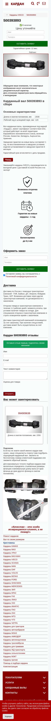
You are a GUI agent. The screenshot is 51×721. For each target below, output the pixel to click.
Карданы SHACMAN (12, 583)
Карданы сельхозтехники (14, 653)
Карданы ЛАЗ (9, 613)
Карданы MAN (9, 566)
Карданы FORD (10, 580)
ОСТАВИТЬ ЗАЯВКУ (25, 44)
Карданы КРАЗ (9, 593)
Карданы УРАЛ (9, 553)
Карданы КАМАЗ (10, 546)
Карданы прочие (10, 660)
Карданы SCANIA (11, 563)
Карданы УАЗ (9, 603)
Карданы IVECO (10, 559)
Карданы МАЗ (9, 549)
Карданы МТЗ (9, 616)
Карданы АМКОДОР (12, 636)
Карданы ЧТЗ (9, 620)
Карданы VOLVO (10, 573)
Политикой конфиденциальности (21, 276)
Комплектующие (10, 666)
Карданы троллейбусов (13, 643)
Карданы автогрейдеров (13, 630)
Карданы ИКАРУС (11, 606)
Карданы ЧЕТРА (10, 623)
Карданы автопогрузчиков (14, 640)
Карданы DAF (9, 570)
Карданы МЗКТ (10, 656)
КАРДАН (17, 4)
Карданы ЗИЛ (9, 590)
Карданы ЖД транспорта (14, 650)
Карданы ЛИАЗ (10, 600)
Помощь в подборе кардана (15, 663)
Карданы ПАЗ (9, 610)
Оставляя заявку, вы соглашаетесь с (23, 275)
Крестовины (9, 543)
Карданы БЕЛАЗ (10, 576)
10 (15, 385)
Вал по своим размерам (13, 539)
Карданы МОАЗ (10, 633)
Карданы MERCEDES (12, 586)
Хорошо (8, 716)
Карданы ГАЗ (9, 596)
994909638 (24, 413)
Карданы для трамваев (13, 646)
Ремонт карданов (11, 536)
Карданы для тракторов (13, 626)
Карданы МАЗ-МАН (11, 556)
